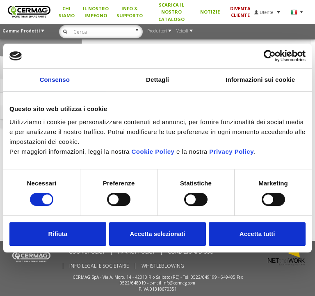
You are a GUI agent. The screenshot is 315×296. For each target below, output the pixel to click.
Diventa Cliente (240, 11)
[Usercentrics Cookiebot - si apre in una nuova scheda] (270, 56)
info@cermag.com (178, 283)
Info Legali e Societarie (99, 266)
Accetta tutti (257, 233)
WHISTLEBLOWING (163, 266)
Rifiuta (57, 233)
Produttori (159, 31)
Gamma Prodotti (23, 31)
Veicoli (184, 31)
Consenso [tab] (55, 79)
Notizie (210, 12)
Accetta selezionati (157, 233)
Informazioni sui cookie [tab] (260, 79)
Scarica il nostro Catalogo (171, 12)
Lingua (297, 12)
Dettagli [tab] (157, 79)
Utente (267, 12)
